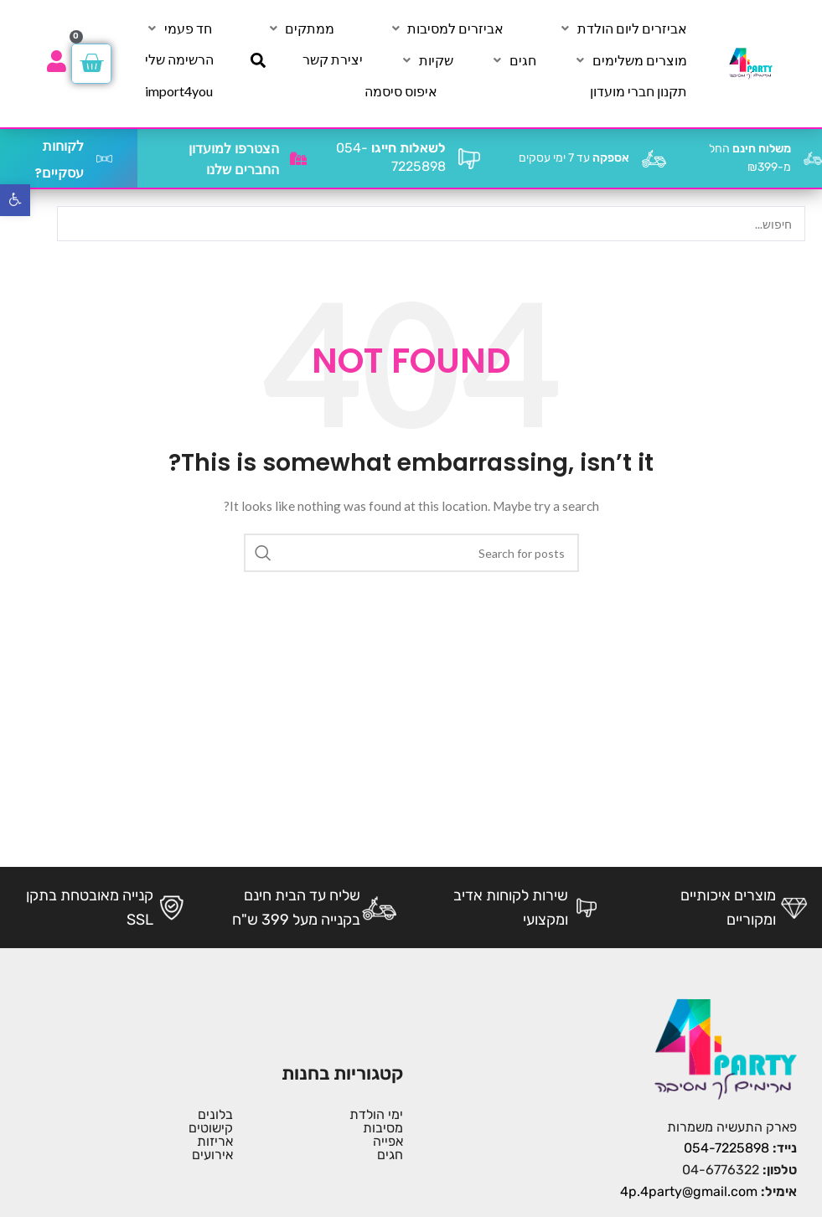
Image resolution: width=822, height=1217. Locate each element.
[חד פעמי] (178, 28)
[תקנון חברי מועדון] (638, 91)
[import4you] (179, 91)
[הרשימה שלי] (179, 59)
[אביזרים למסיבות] (446, 28)
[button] (15, 200)
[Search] (411, 553)
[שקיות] (426, 60)
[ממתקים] (300, 28)
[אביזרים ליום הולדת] (622, 28)
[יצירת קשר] (332, 59)
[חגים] (513, 60)
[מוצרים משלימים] (630, 60)
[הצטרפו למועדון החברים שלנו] (298, 158)
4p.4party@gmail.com (688, 1191)
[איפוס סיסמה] (401, 91)
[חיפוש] (258, 60)
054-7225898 (726, 1148)
